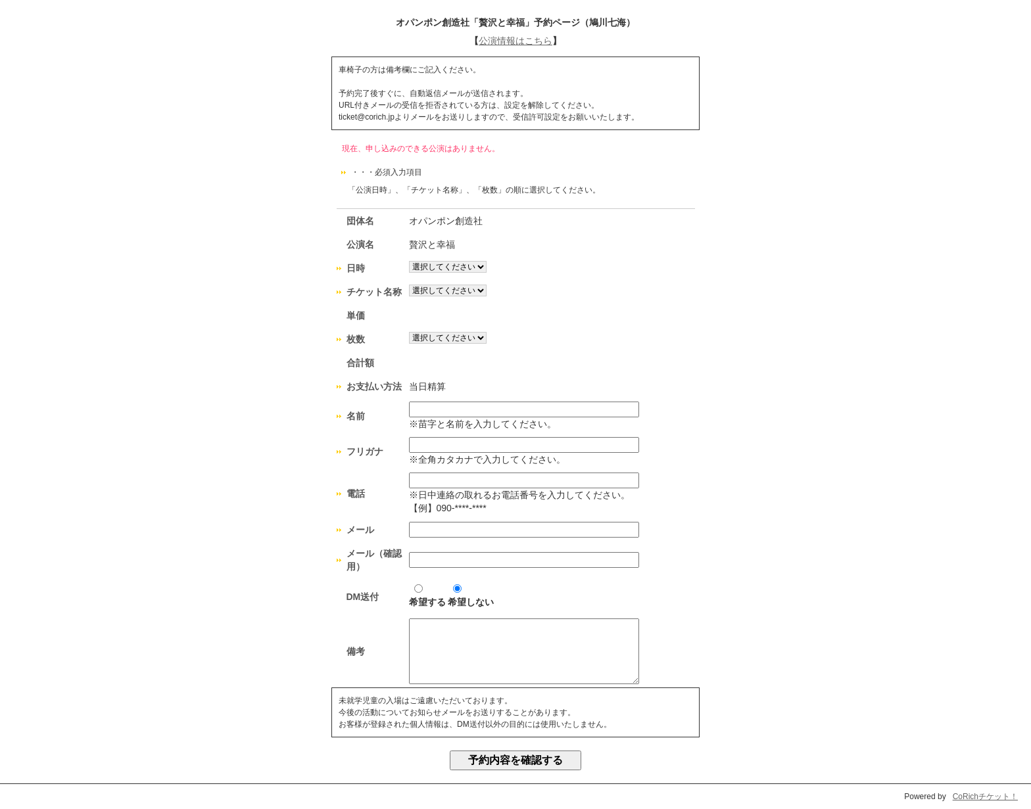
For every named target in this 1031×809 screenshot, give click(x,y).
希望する (427, 595)
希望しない (471, 595)
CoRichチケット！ (985, 796)
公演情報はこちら (515, 40)
